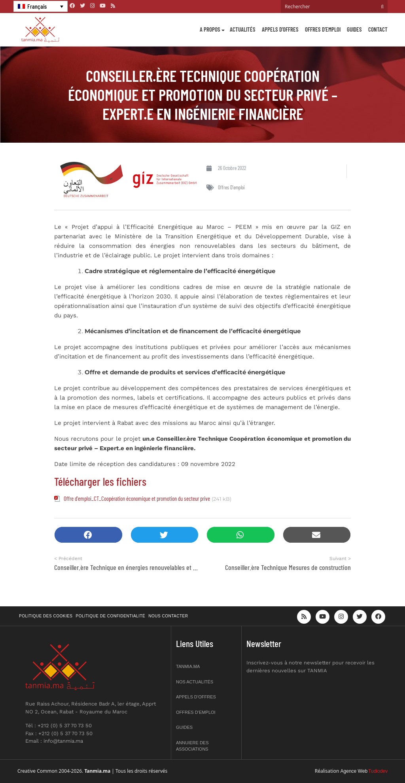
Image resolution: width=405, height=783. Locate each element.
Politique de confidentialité (111, 616)
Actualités (242, 29)
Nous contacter (168, 616)
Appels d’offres (280, 29)
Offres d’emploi (323, 29)
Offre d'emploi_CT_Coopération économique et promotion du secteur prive (137, 498)
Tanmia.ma (188, 666)
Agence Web (354, 771)
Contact (378, 29)
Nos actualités (194, 681)
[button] (88, 534)
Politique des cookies (46, 616)
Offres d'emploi (231, 187)
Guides (354, 29)
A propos (210, 29)
